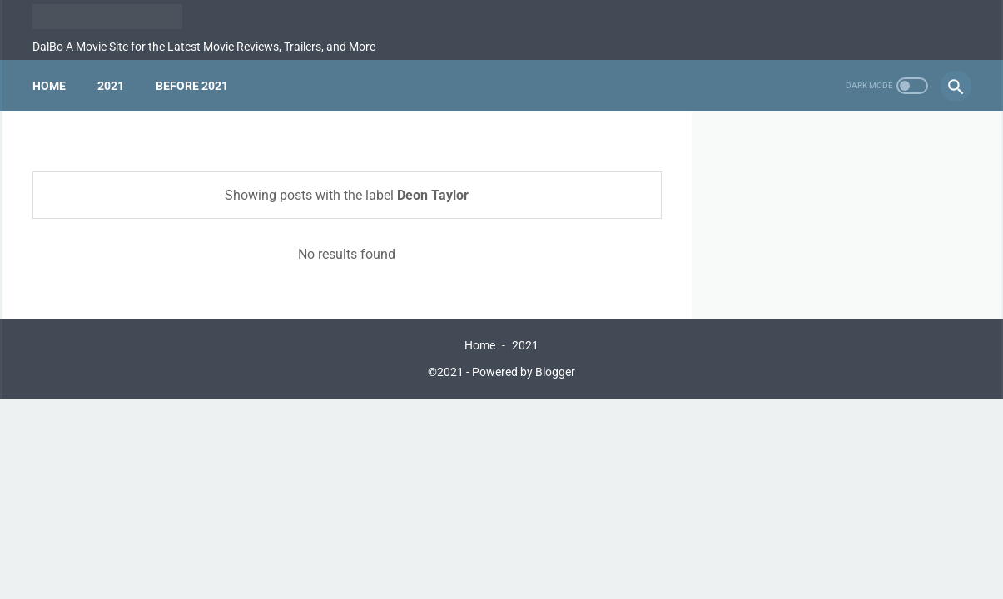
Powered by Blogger (523, 372)
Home (49, 85)
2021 (110, 85)
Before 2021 (192, 85)
